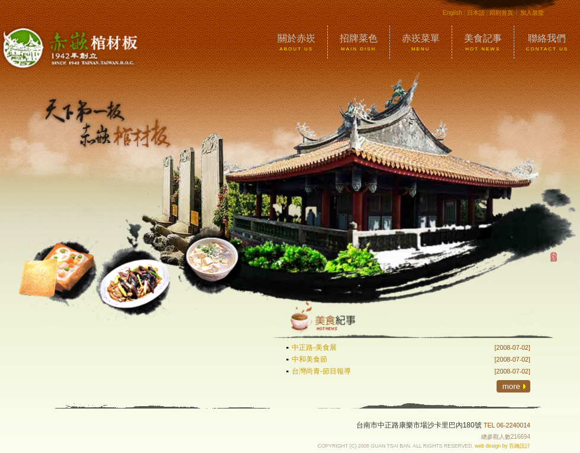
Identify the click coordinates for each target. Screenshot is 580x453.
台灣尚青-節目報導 (321, 371)
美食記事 (483, 42)
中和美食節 (309, 359)
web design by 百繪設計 (502, 446)
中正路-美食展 (314, 347)
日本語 (476, 12)
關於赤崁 (296, 42)
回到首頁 (501, 12)
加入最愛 (532, 12)
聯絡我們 (547, 42)
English (452, 12)
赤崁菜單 (421, 42)
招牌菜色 (359, 42)
